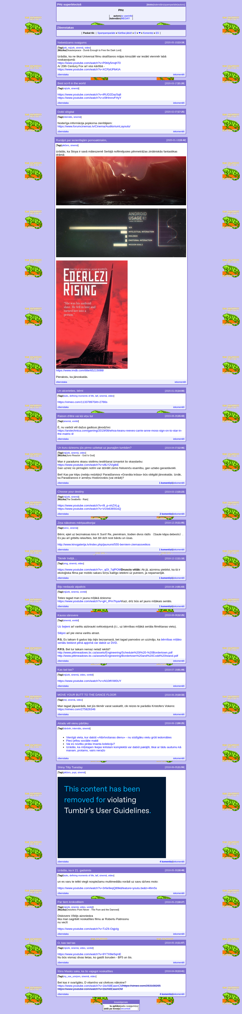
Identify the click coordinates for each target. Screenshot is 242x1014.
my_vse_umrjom (71, 976)
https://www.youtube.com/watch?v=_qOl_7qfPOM (89, 569)
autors (181, 4)
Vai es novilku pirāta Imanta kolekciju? (90, 744)
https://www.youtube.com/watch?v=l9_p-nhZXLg (88, 505)
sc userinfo (126, 16)
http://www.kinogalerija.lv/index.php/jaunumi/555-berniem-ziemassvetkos (104, 544)
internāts (67, 117)
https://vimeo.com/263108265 (142, 985)
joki (65, 47)
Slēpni (62, 633)
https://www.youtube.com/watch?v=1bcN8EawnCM (90, 985)
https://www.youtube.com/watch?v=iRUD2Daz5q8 (89, 94)
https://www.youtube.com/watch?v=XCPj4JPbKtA (89, 69)
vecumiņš (125, 1008)
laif (96, 396)
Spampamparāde (106, 33)
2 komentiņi (166, 514)
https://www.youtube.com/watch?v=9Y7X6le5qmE (89, 954)
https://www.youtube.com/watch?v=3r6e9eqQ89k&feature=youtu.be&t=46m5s (107, 888)
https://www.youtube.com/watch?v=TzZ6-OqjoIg (88, 928)
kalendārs (159, 4)
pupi (74, 772)
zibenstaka (63, 74)
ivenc (66, 528)
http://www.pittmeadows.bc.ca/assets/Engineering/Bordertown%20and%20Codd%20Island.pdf (118, 655)
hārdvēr (67, 728)
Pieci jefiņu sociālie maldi (82, 740)
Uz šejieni (64, 626)
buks (65, 396)
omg (65, 563)
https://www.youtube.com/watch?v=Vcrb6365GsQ (89, 508)
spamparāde (170, 4)
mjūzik (71, 47)
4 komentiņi (166, 861)
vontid (75, 421)
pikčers (65, 145)
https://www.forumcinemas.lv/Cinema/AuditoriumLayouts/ (94, 126)
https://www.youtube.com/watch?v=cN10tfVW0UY (89, 680)
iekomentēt (178, 74)
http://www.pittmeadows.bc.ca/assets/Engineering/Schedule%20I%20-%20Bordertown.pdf (115, 652)
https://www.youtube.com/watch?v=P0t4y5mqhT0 (89, 63)
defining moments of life (82, 396)
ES (157, 33)
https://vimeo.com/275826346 (77, 709)
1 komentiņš (165, 483)
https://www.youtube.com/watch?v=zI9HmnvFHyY (89, 97)
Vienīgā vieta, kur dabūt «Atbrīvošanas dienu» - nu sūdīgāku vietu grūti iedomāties (119, 737)
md (65, 700)
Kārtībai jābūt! (125, 33)
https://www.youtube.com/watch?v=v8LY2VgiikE (88, 464)
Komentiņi (148, 33)
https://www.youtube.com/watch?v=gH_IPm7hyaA (89, 601)
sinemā (79, 47)
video (87, 47)
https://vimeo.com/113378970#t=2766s (82, 402)
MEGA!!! (125, 18)
